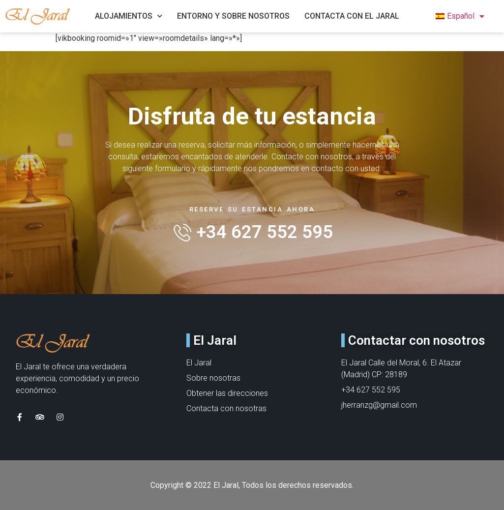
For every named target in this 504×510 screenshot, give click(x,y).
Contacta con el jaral (351, 16)
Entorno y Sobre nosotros (233, 16)
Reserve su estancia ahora (252, 209)
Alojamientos (128, 16)
